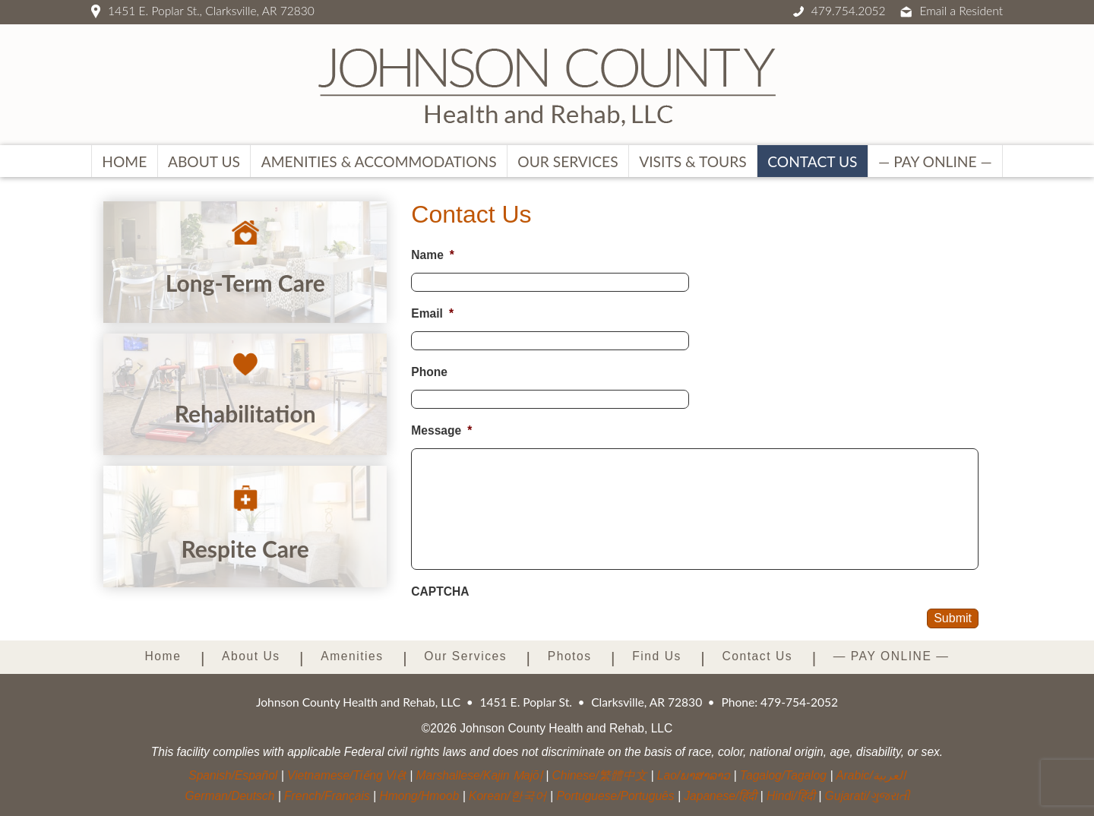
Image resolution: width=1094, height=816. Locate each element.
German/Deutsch (229, 795)
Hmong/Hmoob (419, 795)
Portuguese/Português (615, 795)
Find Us (656, 656)
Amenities (352, 656)
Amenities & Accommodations (379, 161)
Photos (570, 656)
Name (432, 254)
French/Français (327, 795)
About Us (204, 161)
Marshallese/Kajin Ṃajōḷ (479, 775)
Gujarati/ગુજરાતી (867, 795)
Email (432, 313)
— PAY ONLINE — (935, 161)
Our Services (567, 161)
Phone (429, 371)
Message (441, 430)
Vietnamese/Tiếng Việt (346, 775)
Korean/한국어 (508, 795)
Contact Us (812, 161)
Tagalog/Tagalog (783, 775)
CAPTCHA (440, 591)
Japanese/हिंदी (720, 795)
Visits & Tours (692, 161)
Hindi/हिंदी (791, 795)
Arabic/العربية (871, 775)
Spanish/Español (232, 775)
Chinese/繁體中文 (600, 775)
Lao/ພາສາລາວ (693, 775)
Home (124, 161)
